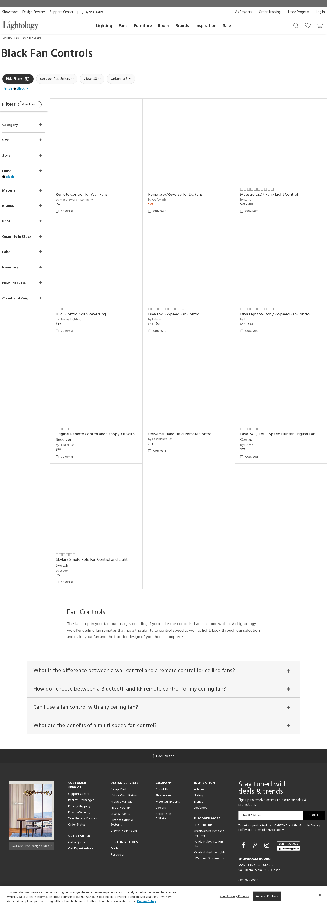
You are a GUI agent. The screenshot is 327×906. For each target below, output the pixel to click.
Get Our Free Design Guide (32, 836)
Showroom (10, 12)
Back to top (163, 748)
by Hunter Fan (74, 436)
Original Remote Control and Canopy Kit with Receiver (100, 428)
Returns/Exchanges (81, 791)
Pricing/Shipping (79, 797)
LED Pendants (203, 816)
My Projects (243, 12)
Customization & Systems (122, 814)
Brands (182, 26)
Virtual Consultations (125, 787)
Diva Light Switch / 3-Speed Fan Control (278, 308)
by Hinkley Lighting (77, 313)
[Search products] (296, 25)
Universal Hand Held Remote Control (186, 425)
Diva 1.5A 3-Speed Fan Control (180, 308)
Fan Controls (35, 38)
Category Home (11, 38)
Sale (227, 26)
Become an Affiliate (163, 808)
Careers (161, 799)
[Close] (320, 895)
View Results (40, 105)
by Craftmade (163, 196)
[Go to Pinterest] (255, 837)
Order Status (76, 816)
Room (163, 26)
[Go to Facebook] (243, 837)
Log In (320, 12)
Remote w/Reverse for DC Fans (181, 191)
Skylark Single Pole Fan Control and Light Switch (101, 550)
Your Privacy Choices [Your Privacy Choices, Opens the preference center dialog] (234, 896)
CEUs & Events (120, 805)
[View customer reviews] (288, 837)
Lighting (104, 26)
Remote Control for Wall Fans (90, 191)
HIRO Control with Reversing (90, 308)
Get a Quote (77, 833)
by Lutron (249, 196)
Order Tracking (270, 12)
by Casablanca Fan (166, 430)
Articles (199, 780)
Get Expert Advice (81, 840)
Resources (117, 846)
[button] (17, 89)
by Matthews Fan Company (83, 196)
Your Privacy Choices (82, 810)
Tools (114, 840)
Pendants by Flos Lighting (211, 843)
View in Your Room (124, 822)
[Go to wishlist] (308, 25)
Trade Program (298, 12)
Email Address (252, 806)
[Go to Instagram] (267, 837)
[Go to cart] (320, 24)
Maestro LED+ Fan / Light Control (272, 191)
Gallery (198, 787)
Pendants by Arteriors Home (208, 835)
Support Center (61, 12)
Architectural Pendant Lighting (209, 825)
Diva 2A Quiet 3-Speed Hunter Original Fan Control (280, 428)
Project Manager (122, 793)
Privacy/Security (79, 803)
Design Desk (119, 780)
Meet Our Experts (168, 793)
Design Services (34, 12)
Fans (123, 26)
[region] (163, 896)
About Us (162, 780)
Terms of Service (264, 821)
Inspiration (206, 26)
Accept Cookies (267, 896)
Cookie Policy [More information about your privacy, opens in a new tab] (146, 901)
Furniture (143, 26)
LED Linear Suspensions (209, 850)
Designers (200, 799)
